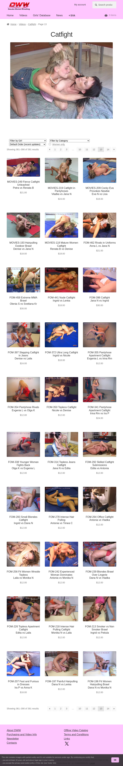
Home (10, 15)
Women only (58, 144)
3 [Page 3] (66, 149)
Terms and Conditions (76, 734)
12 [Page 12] (94, 149)
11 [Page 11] (87, 149)
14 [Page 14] (108, 149)
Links (67, 738)
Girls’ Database (41, 15)
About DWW (14, 730)
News (59, 15)
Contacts (12, 742)
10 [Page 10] (80, 149)
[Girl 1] (27, 140)
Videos (23, 15)
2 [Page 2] (61, 149)
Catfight (32, 24)
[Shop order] (27, 144)
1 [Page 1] (55, 149)
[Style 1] (69, 140)
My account (80, 4)
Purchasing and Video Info (22, 734)
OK (115, 760)
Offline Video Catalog (76, 730)
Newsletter (13, 738)
